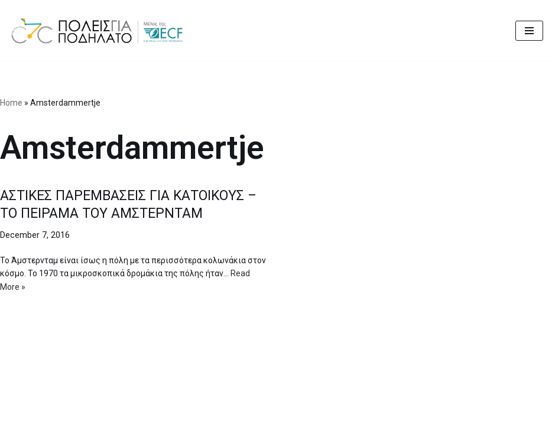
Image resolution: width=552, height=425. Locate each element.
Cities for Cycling (232, 412)
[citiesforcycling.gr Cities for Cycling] (100, 30)
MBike (342, 412)
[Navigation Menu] (529, 31)
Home (11, 102)
